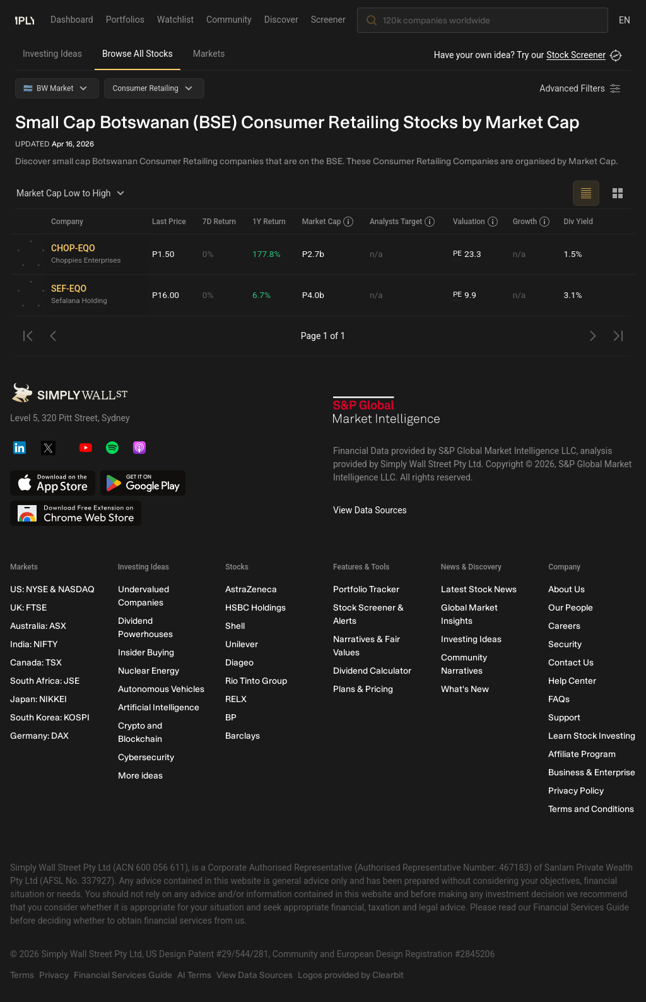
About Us (566, 589)
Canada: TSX (36, 662)
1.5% (572, 254)
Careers (564, 626)
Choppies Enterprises (86, 260)
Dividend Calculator (372, 670)
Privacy (54, 975)
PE (457, 253)
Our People (570, 607)
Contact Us (571, 662)
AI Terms (194, 975)
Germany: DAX (39, 736)
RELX (236, 699)
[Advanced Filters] (581, 88)
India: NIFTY (33, 644)
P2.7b (313, 254)
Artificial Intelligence (158, 707)
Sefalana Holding (80, 301)
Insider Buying (146, 652)
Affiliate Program (582, 754)
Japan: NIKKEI (38, 699)
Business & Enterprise (591, 772)
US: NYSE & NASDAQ (52, 589)
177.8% (266, 254)
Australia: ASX (38, 626)
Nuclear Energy (148, 670)
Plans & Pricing (363, 689)
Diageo (239, 662)
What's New (465, 689)
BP (231, 717)
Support (564, 717)
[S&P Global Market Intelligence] (386, 415)
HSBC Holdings (255, 607)
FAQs (559, 699)
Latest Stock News (479, 589)
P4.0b (313, 295)
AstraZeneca (251, 589)
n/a (376, 254)
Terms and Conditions (591, 809)
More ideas (140, 775)
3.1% (572, 295)
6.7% (261, 295)
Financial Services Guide (123, 975)
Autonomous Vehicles (161, 689)
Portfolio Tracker (366, 589)
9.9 (465, 295)
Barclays (242, 736)
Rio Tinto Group (256, 681)
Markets (209, 54)
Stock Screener (576, 55)
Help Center (572, 681)
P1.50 (163, 254)
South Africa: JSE (44, 681)
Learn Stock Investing (591, 736)
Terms (22, 975)
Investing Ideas (52, 54)
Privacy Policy (576, 790)
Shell (235, 626)
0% (208, 254)
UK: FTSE (28, 607)
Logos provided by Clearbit (351, 975)
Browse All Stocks (137, 54)
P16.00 (166, 295)
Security (565, 644)
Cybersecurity (146, 757)
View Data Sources (370, 510)
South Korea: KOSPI (50, 717)
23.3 (467, 254)
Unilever (241, 644)
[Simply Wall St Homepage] (24, 19)
